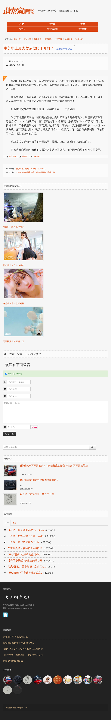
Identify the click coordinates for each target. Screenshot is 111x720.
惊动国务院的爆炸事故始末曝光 (18, 642)
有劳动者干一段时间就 (13, 303)
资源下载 (58, 39)
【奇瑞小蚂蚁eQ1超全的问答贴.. (26, 560)
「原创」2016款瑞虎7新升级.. (24, 542)
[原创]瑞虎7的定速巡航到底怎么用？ (39, 480)
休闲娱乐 (68, 39)
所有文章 (17, 39)
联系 (83, 24)
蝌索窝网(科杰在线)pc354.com (17, 708)
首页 (22, 24)
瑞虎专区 (79, 39)
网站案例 (52, 29)
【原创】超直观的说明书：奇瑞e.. (27, 530)
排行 (7, 523)
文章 (52, 24)
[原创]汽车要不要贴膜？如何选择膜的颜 (23, 649)
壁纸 (22, 29)
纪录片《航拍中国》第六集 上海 (37, 494)
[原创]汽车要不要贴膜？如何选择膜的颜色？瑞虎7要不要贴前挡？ (55, 466)
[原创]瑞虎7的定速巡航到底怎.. (25, 572)
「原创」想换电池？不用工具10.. (26, 536)
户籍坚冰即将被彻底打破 (15, 636)
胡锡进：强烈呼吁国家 (13, 227)
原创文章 (27, 39)
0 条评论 (37, 156)
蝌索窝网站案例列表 (13, 661)
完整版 (82, 29)
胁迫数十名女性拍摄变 (13, 265)
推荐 (14, 523)
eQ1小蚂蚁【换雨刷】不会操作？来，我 (23, 655)
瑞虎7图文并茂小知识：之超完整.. (27, 566)
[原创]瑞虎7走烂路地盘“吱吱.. (24, 554)
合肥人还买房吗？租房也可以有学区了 (31, 169)
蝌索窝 (25, 156)
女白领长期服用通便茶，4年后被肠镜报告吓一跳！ (36, 172)
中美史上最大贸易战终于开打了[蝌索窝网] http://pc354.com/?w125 (74, 46)
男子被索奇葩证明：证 (13, 341)
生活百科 (48, 39)
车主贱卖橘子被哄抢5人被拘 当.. (26, 548)
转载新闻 (37, 39)
